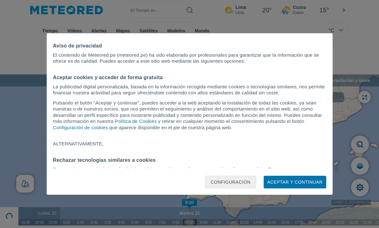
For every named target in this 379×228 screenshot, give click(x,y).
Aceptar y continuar (294, 182)
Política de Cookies (136, 121)
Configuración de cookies (80, 127)
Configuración (231, 182)
